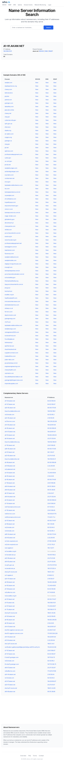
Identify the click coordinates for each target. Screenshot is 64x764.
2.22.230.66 (51, 466)
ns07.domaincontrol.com (12, 507)
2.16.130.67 (51, 579)
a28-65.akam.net (10, 449)
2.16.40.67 (51, 493)
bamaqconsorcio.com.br (12, 212)
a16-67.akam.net (10, 667)
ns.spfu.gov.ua (9, 565)
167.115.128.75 (52, 664)
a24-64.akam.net (10, 674)
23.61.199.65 (51, 445)
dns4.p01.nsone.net (11, 613)
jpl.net (6, 147)
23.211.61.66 (51, 558)
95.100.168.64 (52, 500)
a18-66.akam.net (10, 691)
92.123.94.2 (51, 678)
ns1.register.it (9, 575)
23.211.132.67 (52, 667)
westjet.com (8, 82)
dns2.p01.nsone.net (11, 572)
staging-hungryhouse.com (13, 264)
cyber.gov (8, 158)
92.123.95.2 (51, 661)
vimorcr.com (9, 209)
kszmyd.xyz (8, 291)
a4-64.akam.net (10, 472)
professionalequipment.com (13, 154)
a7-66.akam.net (10, 483)
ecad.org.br (8, 236)
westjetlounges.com (11, 168)
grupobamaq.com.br (11, 363)
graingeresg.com (10, 318)
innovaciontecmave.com (12, 301)
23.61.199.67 (51, 650)
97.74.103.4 (51, 507)
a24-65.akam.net (10, 418)
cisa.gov (7, 144)
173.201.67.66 (52, 671)
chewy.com (8, 89)
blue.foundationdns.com (12, 411)
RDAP (9, 5)
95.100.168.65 (52, 428)
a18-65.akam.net (10, 490)
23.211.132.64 (52, 496)
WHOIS (4, 5)
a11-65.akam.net (10, 616)
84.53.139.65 (51, 616)
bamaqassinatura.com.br (12, 192)
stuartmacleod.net (10, 349)
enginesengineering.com (12, 366)
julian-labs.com (9, 359)
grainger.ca (8, 141)
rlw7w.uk (7, 322)
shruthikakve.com (10, 199)
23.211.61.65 (51, 455)
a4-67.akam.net (10, 606)
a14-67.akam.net (10, 626)
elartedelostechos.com (12, 305)
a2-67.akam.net (9, 599)
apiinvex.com (9, 151)
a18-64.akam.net (10, 486)
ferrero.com (8, 312)
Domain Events (28, 5)
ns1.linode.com (9, 678)
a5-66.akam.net (9, 462)
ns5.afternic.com (10, 592)
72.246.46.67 (52, 606)
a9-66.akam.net (10, 582)
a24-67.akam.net (10, 579)
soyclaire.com (9, 175)
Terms (35, 755)
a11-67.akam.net (10, 404)
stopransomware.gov (11, 206)
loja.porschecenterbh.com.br (14, 284)
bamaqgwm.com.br (11, 247)
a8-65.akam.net (10, 623)
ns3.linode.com (9, 414)
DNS (14, 5)
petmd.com (8, 100)
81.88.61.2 (51, 575)
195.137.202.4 (52, 568)
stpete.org (8, 130)
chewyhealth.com (10, 370)
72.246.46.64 (52, 472)
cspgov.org (8, 137)
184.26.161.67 (52, 431)
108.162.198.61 (52, 442)
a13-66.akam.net (10, 466)
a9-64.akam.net (10, 435)
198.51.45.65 (51, 613)
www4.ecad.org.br (10, 240)
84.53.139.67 (51, 404)
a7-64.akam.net (10, 503)
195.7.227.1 (51, 548)
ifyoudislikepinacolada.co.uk (13, 376)
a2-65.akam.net (9, 479)
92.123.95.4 (51, 531)
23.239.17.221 (52, 630)
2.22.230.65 (51, 537)
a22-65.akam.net (10, 455)
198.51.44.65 (51, 688)
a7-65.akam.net (10, 445)
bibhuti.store (9, 93)
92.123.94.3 (51, 527)
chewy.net (8, 113)
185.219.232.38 (52, 421)
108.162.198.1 (52, 411)
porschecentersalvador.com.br (14, 274)
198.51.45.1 (51, 572)
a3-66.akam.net (9, 524)
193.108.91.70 (52, 609)
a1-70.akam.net (9, 609)
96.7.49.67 (51, 452)
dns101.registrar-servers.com (14, 633)
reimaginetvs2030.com (12, 332)
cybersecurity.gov (10, 120)
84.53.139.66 (51, 589)
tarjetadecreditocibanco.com (14, 185)
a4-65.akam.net (10, 585)
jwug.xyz (7, 288)
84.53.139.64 (52, 401)
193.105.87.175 (52, 514)
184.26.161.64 (52, 637)
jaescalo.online (9, 110)
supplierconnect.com (11, 353)
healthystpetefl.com (11, 298)
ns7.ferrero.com (10, 421)
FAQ (29, 755)
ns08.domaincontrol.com (12, 517)
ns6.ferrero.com (10, 514)
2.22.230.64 (51, 640)
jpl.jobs (7, 96)
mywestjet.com (9, 195)
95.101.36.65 (51, 490)
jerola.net (8, 164)
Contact (41, 755)
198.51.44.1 (51, 643)
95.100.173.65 (52, 449)
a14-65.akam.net (10, 425)
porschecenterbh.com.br (13, 233)
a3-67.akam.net (9, 452)
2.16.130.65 (51, 418)
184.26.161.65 (52, 425)
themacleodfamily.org (11, 281)
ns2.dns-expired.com (11, 544)
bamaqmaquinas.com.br (12, 270)
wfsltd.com (8, 229)
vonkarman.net (9, 178)
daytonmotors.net (10, 315)
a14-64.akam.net (10, 637)
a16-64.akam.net (10, 496)
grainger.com (9, 103)
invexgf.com (8, 267)
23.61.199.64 (51, 503)
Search (48, 27)
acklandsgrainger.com (12, 171)
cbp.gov (7, 117)
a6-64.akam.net (10, 438)
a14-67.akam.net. (10, 431)
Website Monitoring (40, 5)
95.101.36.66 (51, 691)
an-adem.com (9, 134)
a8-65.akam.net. (10, 476)
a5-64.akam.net (10, 500)
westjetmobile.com (10, 260)
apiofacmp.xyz (9, 346)
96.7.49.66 (51, 524)
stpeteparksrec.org (11, 86)
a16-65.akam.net (10, 561)
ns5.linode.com (9, 661)
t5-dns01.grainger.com (12, 664)
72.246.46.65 (52, 585)
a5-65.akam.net (9, 428)
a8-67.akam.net (9, 493)
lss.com (7, 188)
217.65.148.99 (52, 541)
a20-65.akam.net (10, 408)
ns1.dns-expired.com (11, 541)
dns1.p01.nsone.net (11, 643)
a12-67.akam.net (10, 681)
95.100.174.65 (52, 479)
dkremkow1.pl (9, 223)
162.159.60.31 (52, 459)
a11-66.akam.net (10, 589)
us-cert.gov (8, 161)
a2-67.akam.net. (10, 520)
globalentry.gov (9, 219)
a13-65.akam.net (10, 537)
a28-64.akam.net (10, 534)
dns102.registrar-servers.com (14, 630)
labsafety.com (9, 106)
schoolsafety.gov (10, 277)
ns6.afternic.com (10, 671)
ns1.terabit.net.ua (10, 555)
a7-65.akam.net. (10, 510)
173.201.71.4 (51, 517)
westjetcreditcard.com (11, 257)
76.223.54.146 (52, 647)
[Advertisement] (32, 36)
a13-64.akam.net (10, 640)
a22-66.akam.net (10, 558)
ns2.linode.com (9, 527)
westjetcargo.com (10, 329)
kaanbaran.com (10, 250)
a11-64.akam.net (10, 401)
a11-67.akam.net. (10, 654)
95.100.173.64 (52, 534)
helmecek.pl (8, 342)
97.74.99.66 (51, 592)
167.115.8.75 (51, 657)
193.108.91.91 (7, 51)
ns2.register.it (9, 548)
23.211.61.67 (51, 685)
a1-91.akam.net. (9, 602)
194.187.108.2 (52, 555)
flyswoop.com (9, 253)
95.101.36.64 (51, 486)
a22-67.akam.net (10, 685)
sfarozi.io (7, 127)
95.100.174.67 (52, 520)
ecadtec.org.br (9, 294)
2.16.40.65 (51, 476)
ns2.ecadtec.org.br (10, 596)
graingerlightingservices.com (14, 380)
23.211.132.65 (52, 561)
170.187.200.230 (53, 633)
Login (49, 5)
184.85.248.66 (52, 582)
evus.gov (7, 182)
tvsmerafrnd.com (10, 335)
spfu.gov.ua (8, 123)
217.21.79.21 (51, 544)
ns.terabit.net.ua (10, 568)
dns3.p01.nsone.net (11, 688)
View (36, 82)
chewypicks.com (10, 226)
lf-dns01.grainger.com (11, 657)
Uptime (20, 5)
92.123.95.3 (51, 414)
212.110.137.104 (52, 565)
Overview (23, 755)
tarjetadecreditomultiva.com (13, 325)
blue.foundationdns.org (12, 442)
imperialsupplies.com (11, 383)
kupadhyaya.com (10, 202)
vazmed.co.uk (9, 373)
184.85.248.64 (52, 435)
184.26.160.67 (52, 681)
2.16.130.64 (51, 674)
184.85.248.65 (52, 620)
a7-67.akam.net (9, 650)
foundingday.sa (9, 339)
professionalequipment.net (13, 243)
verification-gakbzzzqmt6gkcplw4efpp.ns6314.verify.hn (22, 647)
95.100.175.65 (52, 408)
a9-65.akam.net (10, 620)
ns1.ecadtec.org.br (10, 551)
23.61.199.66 (51, 483)
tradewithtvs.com (10, 356)
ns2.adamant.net (10, 469)
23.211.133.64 (52, 438)
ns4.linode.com (9, 531)
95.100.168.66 (52, 462)
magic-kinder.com (10, 216)
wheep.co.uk (9, 308)
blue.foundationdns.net (12, 459)
